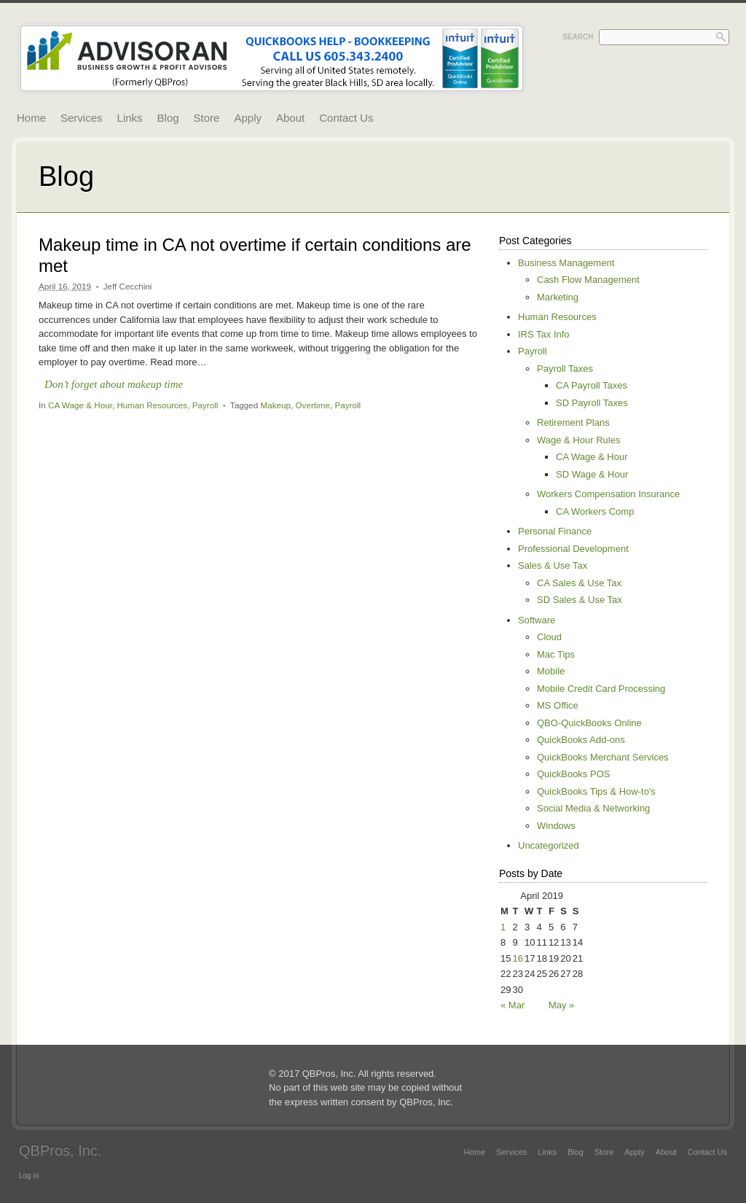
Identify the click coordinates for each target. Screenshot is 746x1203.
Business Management (566, 262)
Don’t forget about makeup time (113, 384)
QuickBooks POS (573, 773)
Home (31, 118)
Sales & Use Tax (552, 565)
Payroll (205, 405)
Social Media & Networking (593, 808)
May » (561, 1005)
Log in (29, 1176)
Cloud (549, 636)
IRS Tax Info (544, 334)
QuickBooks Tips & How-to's (596, 791)
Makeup (275, 405)
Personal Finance (555, 531)
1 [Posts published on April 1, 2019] (503, 927)
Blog (168, 118)
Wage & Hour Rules (578, 440)
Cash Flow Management (588, 279)
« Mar (512, 1005)
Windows (556, 825)
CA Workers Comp (595, 511)
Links (130, 118)
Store (207, 118)
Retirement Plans (573, 422)
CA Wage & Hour (80, 405)
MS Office (557, 705)
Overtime (313, 405)
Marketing (557, 297)
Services (81, 118)
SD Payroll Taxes (592, 402)
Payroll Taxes (565, 368)
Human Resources (152, 405)
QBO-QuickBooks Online (589, 722)
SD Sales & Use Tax (579, 599)
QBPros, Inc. (60, 1150)
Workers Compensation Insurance (608, 493)
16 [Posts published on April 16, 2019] (517, 958)
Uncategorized (548, 845)
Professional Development (573, 548)
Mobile (551, 671)
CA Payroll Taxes (591, 385)
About (290, 118)
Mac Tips (556, 654)
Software (536, 620)
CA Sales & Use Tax (579, 582)
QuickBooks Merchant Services (603, 757)
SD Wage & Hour (592, 474)
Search (577, 37)
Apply (248, 118)
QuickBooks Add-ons (581, 739)
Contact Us (346, 118)
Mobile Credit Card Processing (601, 688)
